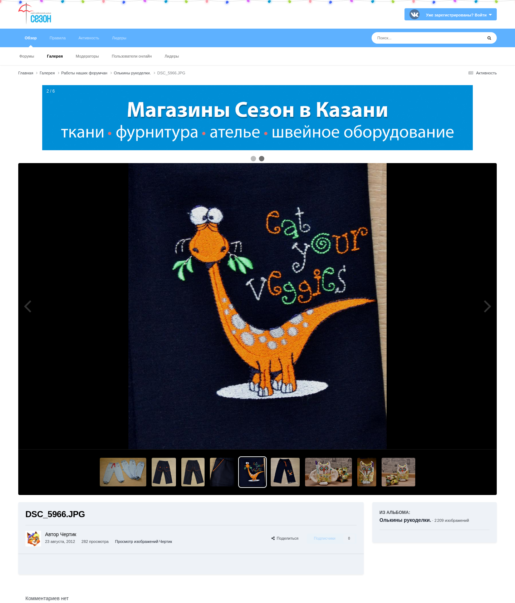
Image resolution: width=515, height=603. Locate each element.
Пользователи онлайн (132, 56)
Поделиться (285, 538)
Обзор (31, 41)
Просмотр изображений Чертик (143, 541)
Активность (89, 38)
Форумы (26, 56)
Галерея (55, 56)
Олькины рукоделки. (405, 520)
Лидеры (172, 56)
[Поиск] (414, 38)
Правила (58, 38)
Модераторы (87, 56)
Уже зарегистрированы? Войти (459, 15)
